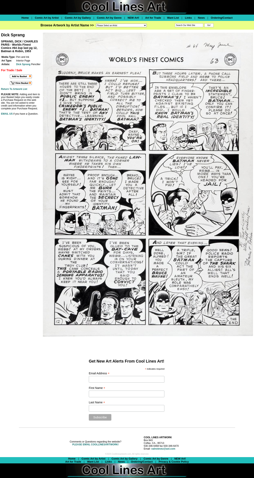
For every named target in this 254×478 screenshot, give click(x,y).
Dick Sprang (23, 64)
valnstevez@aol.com (163, 448)
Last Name (97, 402)
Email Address (99, 373)
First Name (97, 388)
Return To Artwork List (14, 89)
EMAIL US (7, 113)
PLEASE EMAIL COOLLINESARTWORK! (95, 444)
